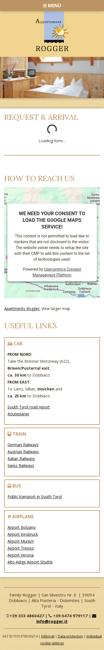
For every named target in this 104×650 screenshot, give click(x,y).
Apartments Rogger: (22, 308)
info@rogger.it (66, 619)
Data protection (70, 636)
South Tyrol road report (28, 407)
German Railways (23, 444)
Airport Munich (20, 541)
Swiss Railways (20, 465)
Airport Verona (20, 555)
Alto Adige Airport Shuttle (30, 562)
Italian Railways (21, 458)
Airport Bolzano (21, 527)
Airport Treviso (20, 548)
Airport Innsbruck (22, 534)
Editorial (47, 636)
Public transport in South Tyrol (34, 496)
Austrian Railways (23, 451)
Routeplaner (18, 414)
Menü (52, 5)
